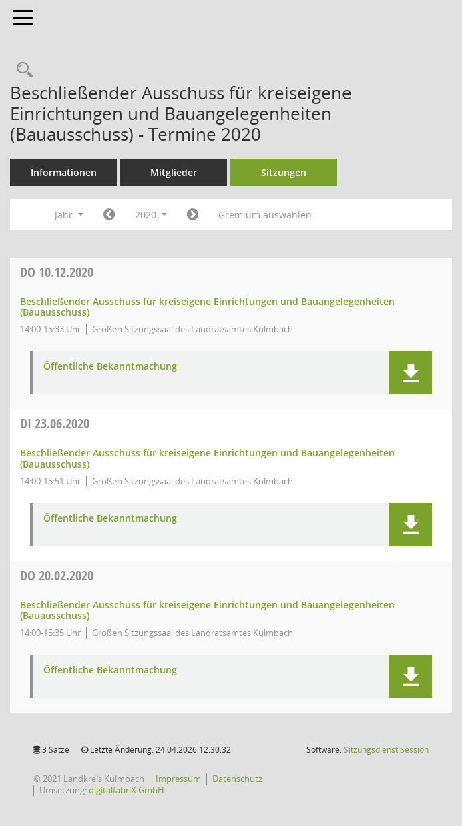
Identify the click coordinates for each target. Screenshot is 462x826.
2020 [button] (151, 214)
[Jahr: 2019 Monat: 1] (109, 215)
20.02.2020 (56, 575)
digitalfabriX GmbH (126, 790)
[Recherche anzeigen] (21, 70)
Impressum (178, 779)
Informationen (64, 172)
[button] (410, 372)
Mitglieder (173, 172)
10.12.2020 (56, 272)
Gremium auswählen (265, 214)
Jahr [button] (69, 214)
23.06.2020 (54, 423)
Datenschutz (237, 779)
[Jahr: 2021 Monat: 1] (192, 215)
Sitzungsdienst (386, 749)
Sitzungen (283, 172)
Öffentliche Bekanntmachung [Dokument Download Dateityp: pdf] (110, 366)
